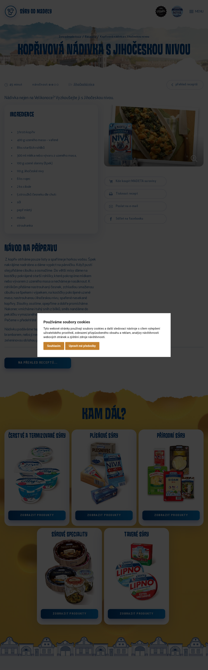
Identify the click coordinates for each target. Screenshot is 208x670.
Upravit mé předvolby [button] (82, 346)
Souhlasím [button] (54, 346)
